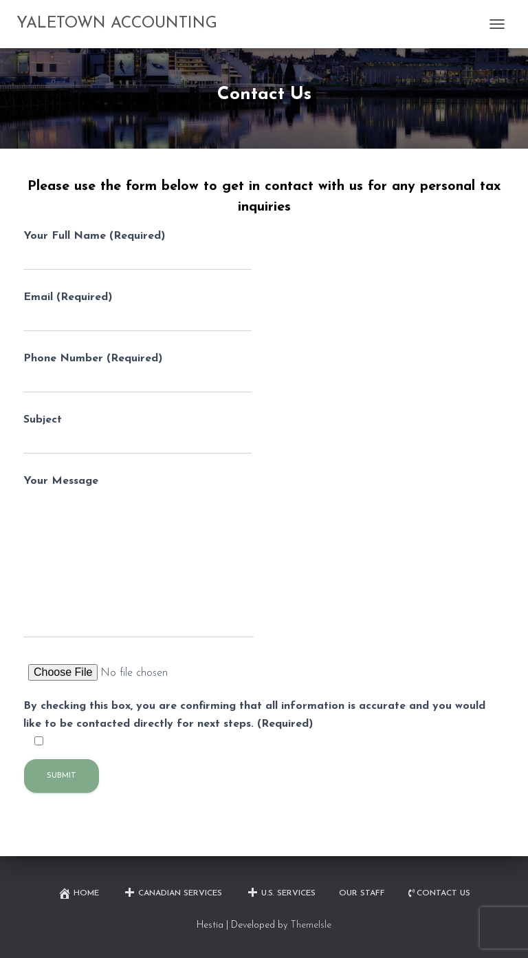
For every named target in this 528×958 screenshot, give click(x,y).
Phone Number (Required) (137, 373)
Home (78, 893)
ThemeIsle (310, 925)
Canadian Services (172, 893)
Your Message (138, 557)
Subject (137, 434)
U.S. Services (280, 893)
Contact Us (439, 893)
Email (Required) (137, 312)
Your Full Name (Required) (137, 250)
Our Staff (362, 893)
